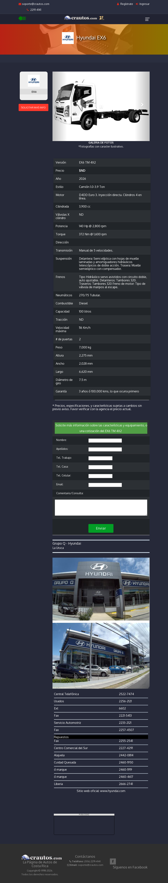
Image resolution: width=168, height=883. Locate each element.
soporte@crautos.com (34, 3)
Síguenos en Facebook (130, 867)
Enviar (101, 528)
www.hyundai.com (112, 791)
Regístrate (125, 3)
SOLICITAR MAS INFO (33, 107)
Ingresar (143, 3)
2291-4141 (34, 9)
